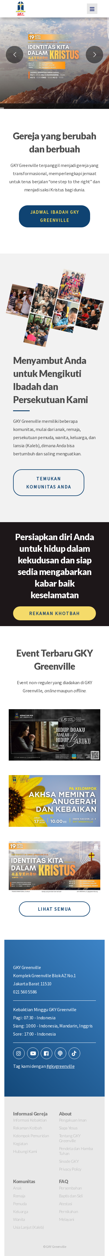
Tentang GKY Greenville (70, 1138)
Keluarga (20, 1211)
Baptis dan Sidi (71, 1195)
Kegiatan (20, 1143)
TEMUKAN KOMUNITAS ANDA (48, 483)
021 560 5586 (25, 992)
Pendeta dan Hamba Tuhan (76, 1151)
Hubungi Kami (25, 1151)
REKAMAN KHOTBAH (54, 613)
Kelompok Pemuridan (31, 1135)
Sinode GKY (69, 1161)
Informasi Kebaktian (30, 1119)
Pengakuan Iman (73, 1119)
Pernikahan (68, 1211)
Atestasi (65, 1203)
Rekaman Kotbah (27, 1127)
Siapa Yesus (68, 1127)
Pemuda (20, 1203)
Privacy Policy (70, 1169)
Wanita (19, 1219)
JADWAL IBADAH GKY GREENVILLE (54, 216)
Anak (17, 1187)
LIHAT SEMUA (54, 909)
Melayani (66, 1219)
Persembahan (70, 1187)
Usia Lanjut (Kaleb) (28, 1227)
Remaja (19, 1195)
